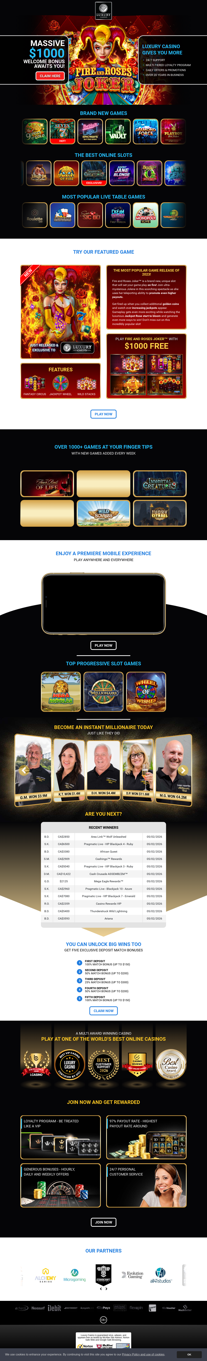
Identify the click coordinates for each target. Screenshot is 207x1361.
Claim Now (104, 1011)
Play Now (103, 414)
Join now (103, 1222)
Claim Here (50, 76)
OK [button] (189, 1354)
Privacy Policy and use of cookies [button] (143, 1354)
